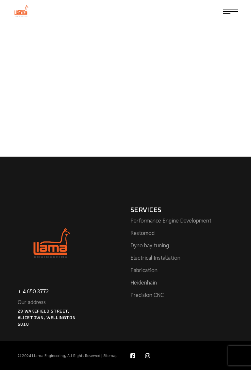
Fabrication (144, 269)
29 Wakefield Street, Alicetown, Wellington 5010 (47, 318)
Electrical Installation (155, 257)
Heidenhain (143, 282)
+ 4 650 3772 (33, 291)
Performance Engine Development (170, 220)
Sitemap (110, 355)
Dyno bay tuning (149, 245)
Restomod (142, 232)
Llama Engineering (48, 355)
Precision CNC (147, 294)
